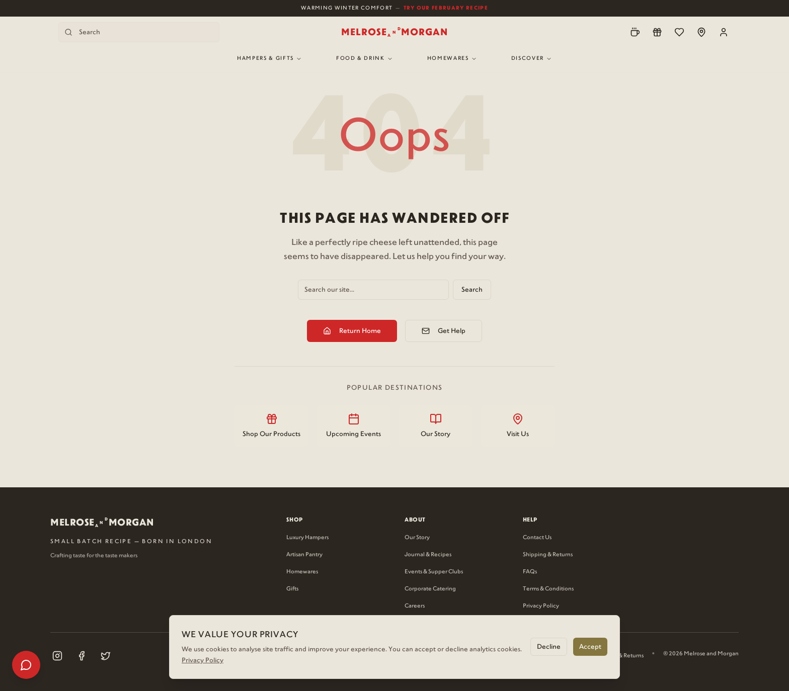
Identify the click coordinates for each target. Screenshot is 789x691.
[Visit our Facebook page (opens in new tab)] (81, 656)
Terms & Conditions (548, 589)
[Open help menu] (26, 665)
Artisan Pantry (304, 555)
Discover (531, 58)
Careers (415, 606)
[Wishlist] (679, 32)
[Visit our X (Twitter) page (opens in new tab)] (106, 656)
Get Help (443, 331)
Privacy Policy (541, 606)
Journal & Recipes (428, 555)
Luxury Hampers (307, 538)
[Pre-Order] (635, 32)
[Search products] (138, 32)
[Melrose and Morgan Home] (394, 32)
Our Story (417, 538)
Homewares (452, 58)
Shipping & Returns (548, 555)
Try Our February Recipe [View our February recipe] (446, 8)
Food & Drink (364, 58)
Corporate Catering (430, 589)
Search (472, 289)
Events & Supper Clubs (434, 572)
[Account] (724, 32)
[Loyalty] (657, 32)
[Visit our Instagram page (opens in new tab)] (57, 656)
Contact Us (537, 538)
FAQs (530, 572)
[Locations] (701, 32)
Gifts (292, 589)
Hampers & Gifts (269, 58)
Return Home (352, 331)
